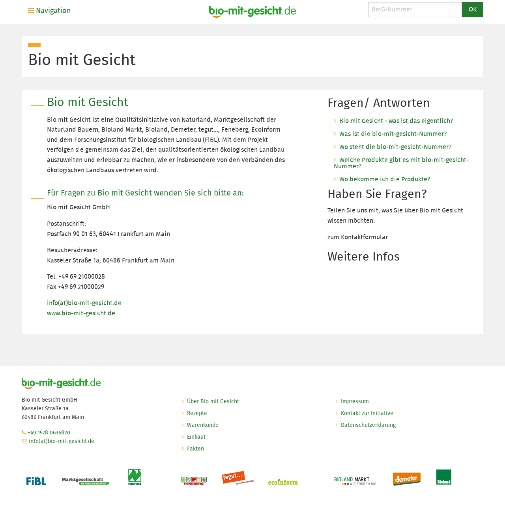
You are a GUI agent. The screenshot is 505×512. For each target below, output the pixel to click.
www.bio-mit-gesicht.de (81, 313)
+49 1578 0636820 (49, 432)
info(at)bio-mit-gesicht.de (84, 302)
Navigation (49, 11)
